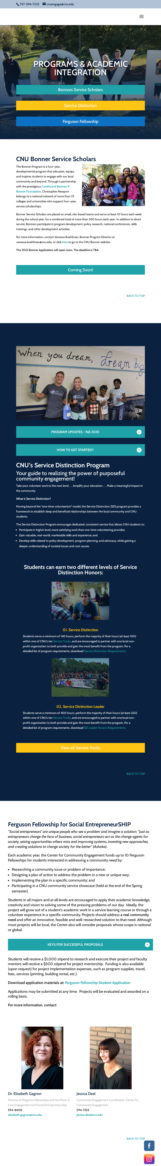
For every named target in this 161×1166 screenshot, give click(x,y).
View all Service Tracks (80, 747)
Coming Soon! (80, 269)
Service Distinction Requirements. (105, 651)
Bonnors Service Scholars (80, 89)
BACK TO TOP (136, 296)
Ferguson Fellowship (80, 121)
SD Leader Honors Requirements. (105, 728)
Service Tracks (62, 641)
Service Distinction (80, 105)
